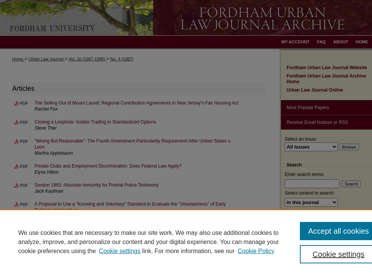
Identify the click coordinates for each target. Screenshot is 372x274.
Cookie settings (119, 251)
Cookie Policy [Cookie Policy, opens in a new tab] (256, 251)
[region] (186, 241)
